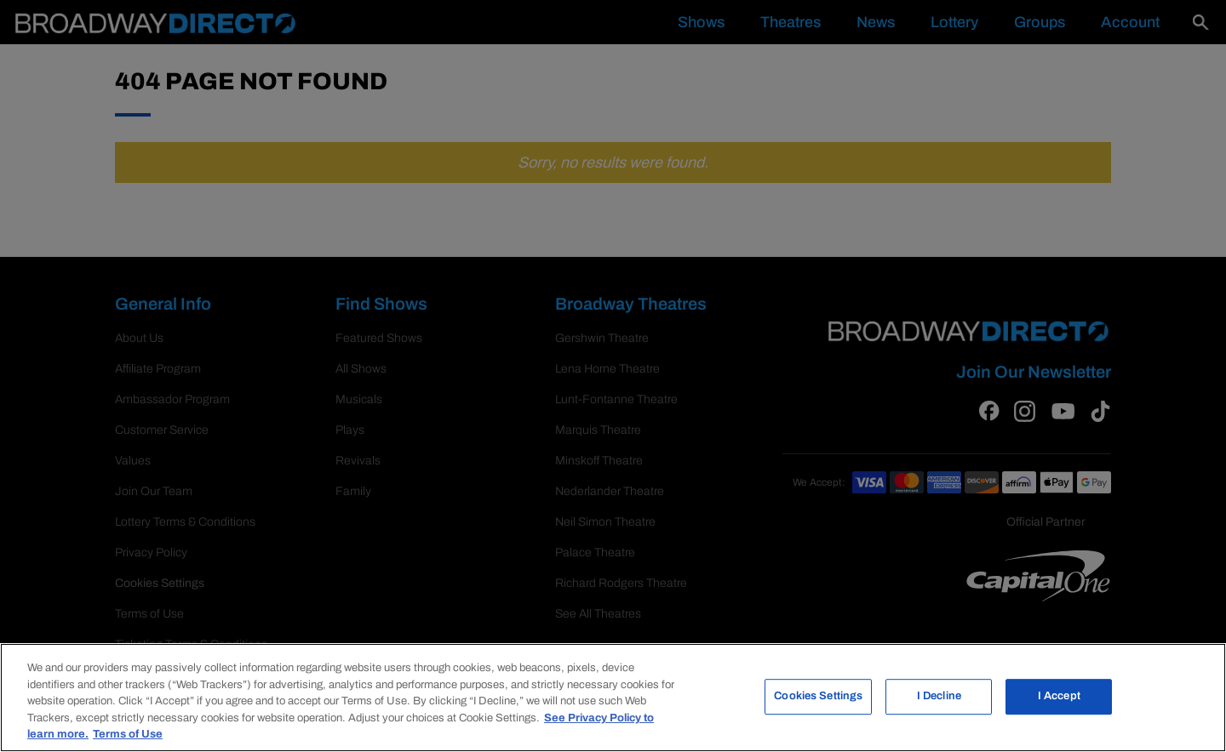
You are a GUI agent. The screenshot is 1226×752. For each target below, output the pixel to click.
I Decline (939, 696)
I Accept (1059, 696)
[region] (613, 697)
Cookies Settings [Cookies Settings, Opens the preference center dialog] (818, 696)
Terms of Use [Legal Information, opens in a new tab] (128, 734)
